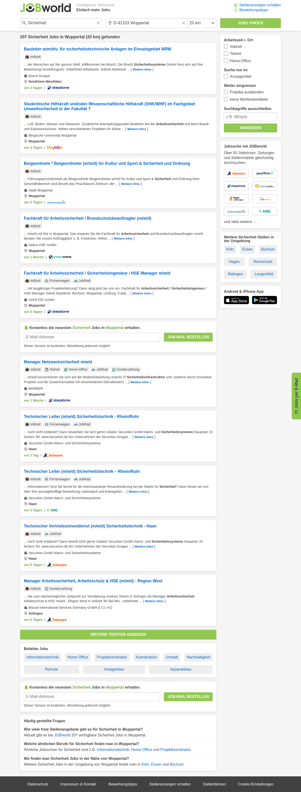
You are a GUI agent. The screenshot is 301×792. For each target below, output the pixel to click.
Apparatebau (181, 669)
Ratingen (235, 274)
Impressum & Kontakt (78, 784)
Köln (145, 764)
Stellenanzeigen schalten (260, 5)
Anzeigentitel (240, 76)
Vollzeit (236, 47)
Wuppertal (75, 37)
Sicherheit (38, 37)
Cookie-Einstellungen (255, 784)
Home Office (78, 657)
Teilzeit (235, 54)
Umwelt (171, 657)
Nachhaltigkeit (198, 657)
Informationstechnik (42, 657)
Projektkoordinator (112, 657)
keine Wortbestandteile (249, 99)
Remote (51, 669)
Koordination (146, 657)
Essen (156, 764)
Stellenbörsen (214, 784)
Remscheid (263, 262)
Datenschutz (38, 784)
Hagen (234, 262)
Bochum (177, 764)
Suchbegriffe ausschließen (248, 109)
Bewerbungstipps (253, 10)
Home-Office (240, 61)
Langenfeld (264, 274)
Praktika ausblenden (247, 92)
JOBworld (62, 735)
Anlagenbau (114, 669)
